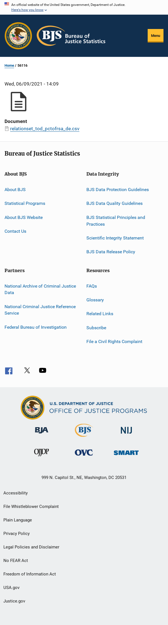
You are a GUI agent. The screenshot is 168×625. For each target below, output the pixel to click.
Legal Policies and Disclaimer (31, 547)
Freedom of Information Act (29, 574)
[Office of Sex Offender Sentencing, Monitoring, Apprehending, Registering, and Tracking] (126, 456)
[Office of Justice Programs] (18, 36)
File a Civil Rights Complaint (114, 341)
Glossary (95, 300)
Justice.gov (14, 601)
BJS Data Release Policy (110, 251)
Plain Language (17, 520)
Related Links (99, 313)
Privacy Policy (16, 533)
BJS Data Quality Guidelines (114, 203)
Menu (155, 35)
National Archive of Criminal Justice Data (40, 289)
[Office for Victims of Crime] (84, 456)
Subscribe (96, 327)
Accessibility (15, 493)
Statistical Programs (25, 203)
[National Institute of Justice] (126, 434)
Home (9, 65)
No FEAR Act (15, 560)
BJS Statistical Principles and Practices (115, 221)
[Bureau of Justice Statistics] (84, 437)
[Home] (71, 36)
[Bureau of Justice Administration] (41, 434)
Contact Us (15, 231)
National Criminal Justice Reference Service (40, 310)
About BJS (15, 189)
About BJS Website (24, 217)
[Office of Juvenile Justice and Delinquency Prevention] (41, 457)
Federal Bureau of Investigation (36, 327)
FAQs (91, 285)
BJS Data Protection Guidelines (117, 189)
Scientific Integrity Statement (115, 238)
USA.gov (11, 587)
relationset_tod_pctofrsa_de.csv (44, 128)
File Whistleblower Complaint (31, 506)
